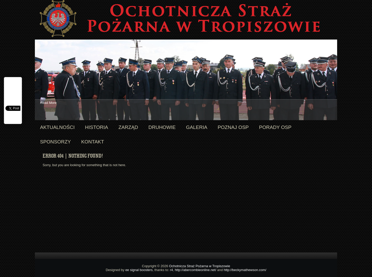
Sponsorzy (55, 141)
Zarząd (128, 127)
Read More (48, 103)
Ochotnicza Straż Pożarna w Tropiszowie (199, 266)
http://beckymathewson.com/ (245, 270)
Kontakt (92, 141)
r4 (171, 270)
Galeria (196, 127)
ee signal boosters (139, 270)
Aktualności (57, 127)
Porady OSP (275, 127)
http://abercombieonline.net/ (195, 270)
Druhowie (162, 127)
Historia (96, 127)
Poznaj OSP (233, 127)
